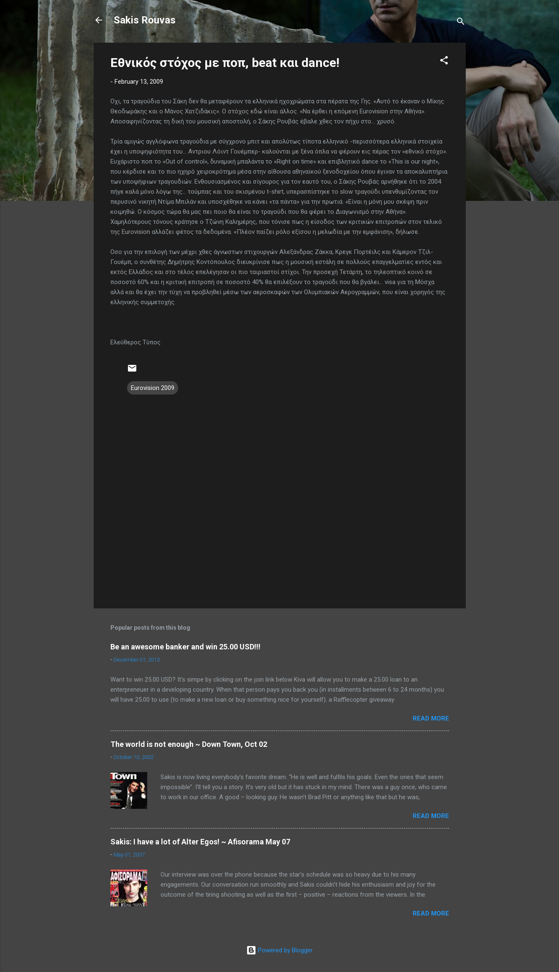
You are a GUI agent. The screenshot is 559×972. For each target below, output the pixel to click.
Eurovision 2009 (152, 388)
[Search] (461, 23)
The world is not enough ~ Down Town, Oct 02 (188, 744)
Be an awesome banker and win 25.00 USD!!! (185, 646)
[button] (444, 61)
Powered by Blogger (279, 950)
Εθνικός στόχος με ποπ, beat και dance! (224, 62)
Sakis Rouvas (145, 20)
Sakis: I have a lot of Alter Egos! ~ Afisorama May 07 (200, 841)
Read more (431, 718)
